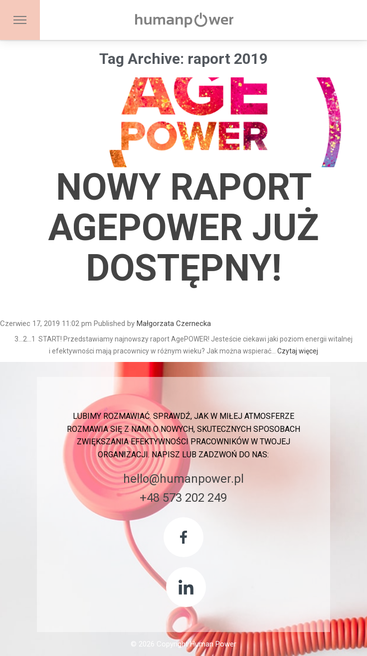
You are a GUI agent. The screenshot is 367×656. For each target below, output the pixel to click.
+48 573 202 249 (183, 498)
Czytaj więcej (297, 351)
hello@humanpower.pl (183, 479)
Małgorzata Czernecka (174, 323)
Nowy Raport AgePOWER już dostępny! (183, 228)
